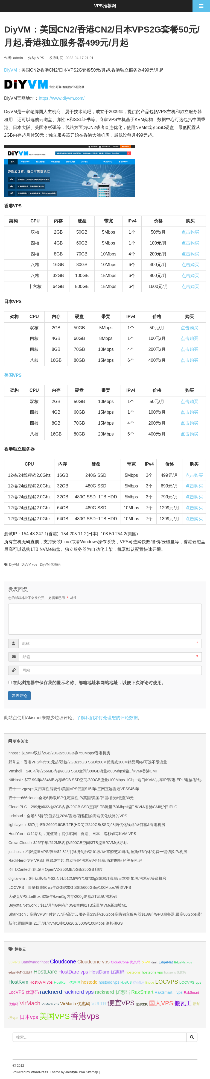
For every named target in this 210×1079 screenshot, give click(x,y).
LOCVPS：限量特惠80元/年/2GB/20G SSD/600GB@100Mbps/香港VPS (69, 887)
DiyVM (10, 70)
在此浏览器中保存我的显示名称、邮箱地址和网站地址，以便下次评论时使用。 (89, 682)
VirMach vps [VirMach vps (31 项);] (50, 1004)
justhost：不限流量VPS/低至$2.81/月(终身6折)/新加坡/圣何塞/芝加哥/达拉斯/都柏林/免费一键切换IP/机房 (97, 851)
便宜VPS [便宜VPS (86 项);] (121, 1003)
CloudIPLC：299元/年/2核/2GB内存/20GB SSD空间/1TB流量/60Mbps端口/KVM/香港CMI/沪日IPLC (92, 807)
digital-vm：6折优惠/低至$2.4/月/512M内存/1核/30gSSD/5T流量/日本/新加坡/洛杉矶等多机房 (87, 878)
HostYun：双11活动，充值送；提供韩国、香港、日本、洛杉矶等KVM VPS (72, 833)
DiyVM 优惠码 (50, 564)
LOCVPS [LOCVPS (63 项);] (166, 981)
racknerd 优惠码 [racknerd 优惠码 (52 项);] (112, 992)
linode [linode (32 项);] (149, 982)
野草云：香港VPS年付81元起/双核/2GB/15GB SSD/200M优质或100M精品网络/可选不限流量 (87, 762)
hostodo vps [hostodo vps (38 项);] (109, 982)
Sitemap (92, 1072)
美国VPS (13, 375)
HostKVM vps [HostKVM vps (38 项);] (41, 982)
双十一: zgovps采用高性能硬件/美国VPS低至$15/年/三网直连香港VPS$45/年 (73, 789)
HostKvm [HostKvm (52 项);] (18, 982)
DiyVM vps (29, 564)
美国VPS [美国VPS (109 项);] (54, 1016)
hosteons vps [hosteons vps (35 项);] (152, 972)
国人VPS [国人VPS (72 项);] (161, 1003)
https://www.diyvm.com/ (61, 98)
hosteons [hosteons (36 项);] (133, 972)
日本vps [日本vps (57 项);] (29, 1017)
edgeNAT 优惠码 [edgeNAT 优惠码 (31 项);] (20, 972)
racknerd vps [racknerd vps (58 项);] (78, 992)
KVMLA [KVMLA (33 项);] (138, 982)
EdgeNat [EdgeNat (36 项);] (166, 962)
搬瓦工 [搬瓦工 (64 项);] (183, 1003)
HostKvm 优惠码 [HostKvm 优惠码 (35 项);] (67, 982)
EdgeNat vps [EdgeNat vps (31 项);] (183, 962)
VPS (40, 58)
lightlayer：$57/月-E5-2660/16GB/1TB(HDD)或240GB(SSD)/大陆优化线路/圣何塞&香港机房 (86, 824)
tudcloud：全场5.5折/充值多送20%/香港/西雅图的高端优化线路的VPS (67, 816)
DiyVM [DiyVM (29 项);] (146, 962)
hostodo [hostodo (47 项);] (89, 982)
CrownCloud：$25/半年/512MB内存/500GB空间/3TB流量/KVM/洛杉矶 (68, 842)
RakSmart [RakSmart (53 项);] (142, 992)
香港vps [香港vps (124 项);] (85, 1016)
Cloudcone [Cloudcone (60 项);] (63, 962)
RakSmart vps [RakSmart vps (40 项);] (168, 992)
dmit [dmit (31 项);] (154, 962)
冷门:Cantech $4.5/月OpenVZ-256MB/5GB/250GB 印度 (55, 869)
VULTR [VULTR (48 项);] (98, 1003)
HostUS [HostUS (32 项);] (126, 982)
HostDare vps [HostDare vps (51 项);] (73, 972)
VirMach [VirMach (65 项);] (29, 1003)
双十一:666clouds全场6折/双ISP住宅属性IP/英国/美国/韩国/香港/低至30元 (71, 798)
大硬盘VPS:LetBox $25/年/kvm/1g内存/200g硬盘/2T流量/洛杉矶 (62, 896)
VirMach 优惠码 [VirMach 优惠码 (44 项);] (75, 1003)
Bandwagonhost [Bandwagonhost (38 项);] (35, 962)
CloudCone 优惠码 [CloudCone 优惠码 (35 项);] (125, 962)
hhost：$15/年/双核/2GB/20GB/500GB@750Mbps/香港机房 (59, 753)
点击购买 (190, 232)
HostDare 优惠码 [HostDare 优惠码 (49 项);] (107, 972)
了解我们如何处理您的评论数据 (107, 717)
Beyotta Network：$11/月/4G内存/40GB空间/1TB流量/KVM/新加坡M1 (67, 905)
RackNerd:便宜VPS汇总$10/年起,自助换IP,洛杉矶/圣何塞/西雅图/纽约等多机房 (75, 860)
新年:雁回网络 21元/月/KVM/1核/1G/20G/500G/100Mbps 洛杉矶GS (65, 923)
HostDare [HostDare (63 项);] (45, 971)
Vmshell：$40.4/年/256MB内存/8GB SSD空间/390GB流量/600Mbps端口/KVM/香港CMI (82, 771)
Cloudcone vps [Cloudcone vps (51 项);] (93, 962)
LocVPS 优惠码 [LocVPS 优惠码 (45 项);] (23, 992)
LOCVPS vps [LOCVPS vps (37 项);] (190, 982)
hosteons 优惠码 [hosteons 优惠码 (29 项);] (175, 972)
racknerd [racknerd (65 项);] (51, 992)
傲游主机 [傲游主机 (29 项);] (142, 1004)
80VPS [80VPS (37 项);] (14, 962)
